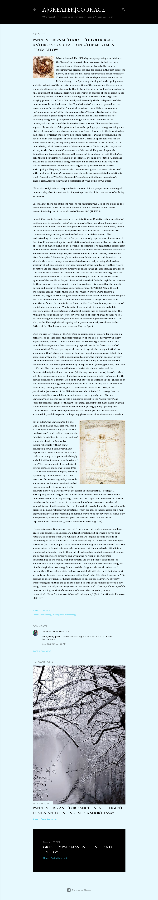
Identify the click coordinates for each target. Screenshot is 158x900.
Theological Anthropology (64, 614)
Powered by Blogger (79, 890)
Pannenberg (45, 614)
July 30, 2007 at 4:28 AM (54, 644)
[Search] (123, 9)
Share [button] (35, 610)
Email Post (45, 610)
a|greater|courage (73, 9)
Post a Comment (42, 651)
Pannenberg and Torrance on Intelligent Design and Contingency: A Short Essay (78, 810)
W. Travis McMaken (53, 631)
